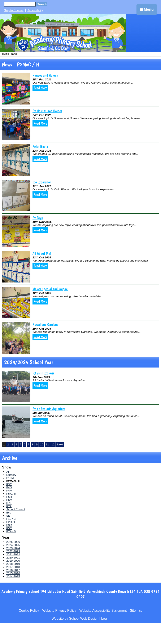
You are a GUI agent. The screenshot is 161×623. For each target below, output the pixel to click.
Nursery (11, 474)
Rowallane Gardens (45, 324)
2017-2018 (13, 567)
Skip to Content (13, 10)
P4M (9, 490)
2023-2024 (13, 548)
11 (47, 444)
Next (60, 444)
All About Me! (41, 253)
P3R (9, 525)
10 (41, 444)
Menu (147, 9)
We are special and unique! (50, 289)
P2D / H (11, 522)
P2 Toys (37, 217)
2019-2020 (13, 560)
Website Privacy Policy (59, 610)
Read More (40, 88)
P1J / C (11, 518)
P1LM (10, 478)
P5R (9, 528)
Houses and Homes (45, 75)
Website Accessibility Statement (103, 610)
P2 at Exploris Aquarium (48, 408)
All (7, 471)
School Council (15, 509)
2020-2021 (13, 557)
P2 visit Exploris (43, 373)
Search (42, 4)
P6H (9, 496)
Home (5, 53)
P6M (9, 500)
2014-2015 (13, 576)
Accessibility (35, 10)
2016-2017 (13, 570)
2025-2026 (13, 541)
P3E (9, 484)
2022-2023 (13, 551)
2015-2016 (13, 573)
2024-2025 (13, 545)
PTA (9, 506)
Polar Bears (40, 146)
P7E (9, 503)
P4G (9, 487)
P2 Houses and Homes (47, 111)
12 (53, 444)
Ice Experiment (42, 182)
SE (8, 515)
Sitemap (136, 610)
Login (105, 618)
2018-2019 (13, 563)
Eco (8, 512)
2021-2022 (13, 554)
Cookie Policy (29, 610)
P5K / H (11, 493)
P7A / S (11, 531)
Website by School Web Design (75, 618)
